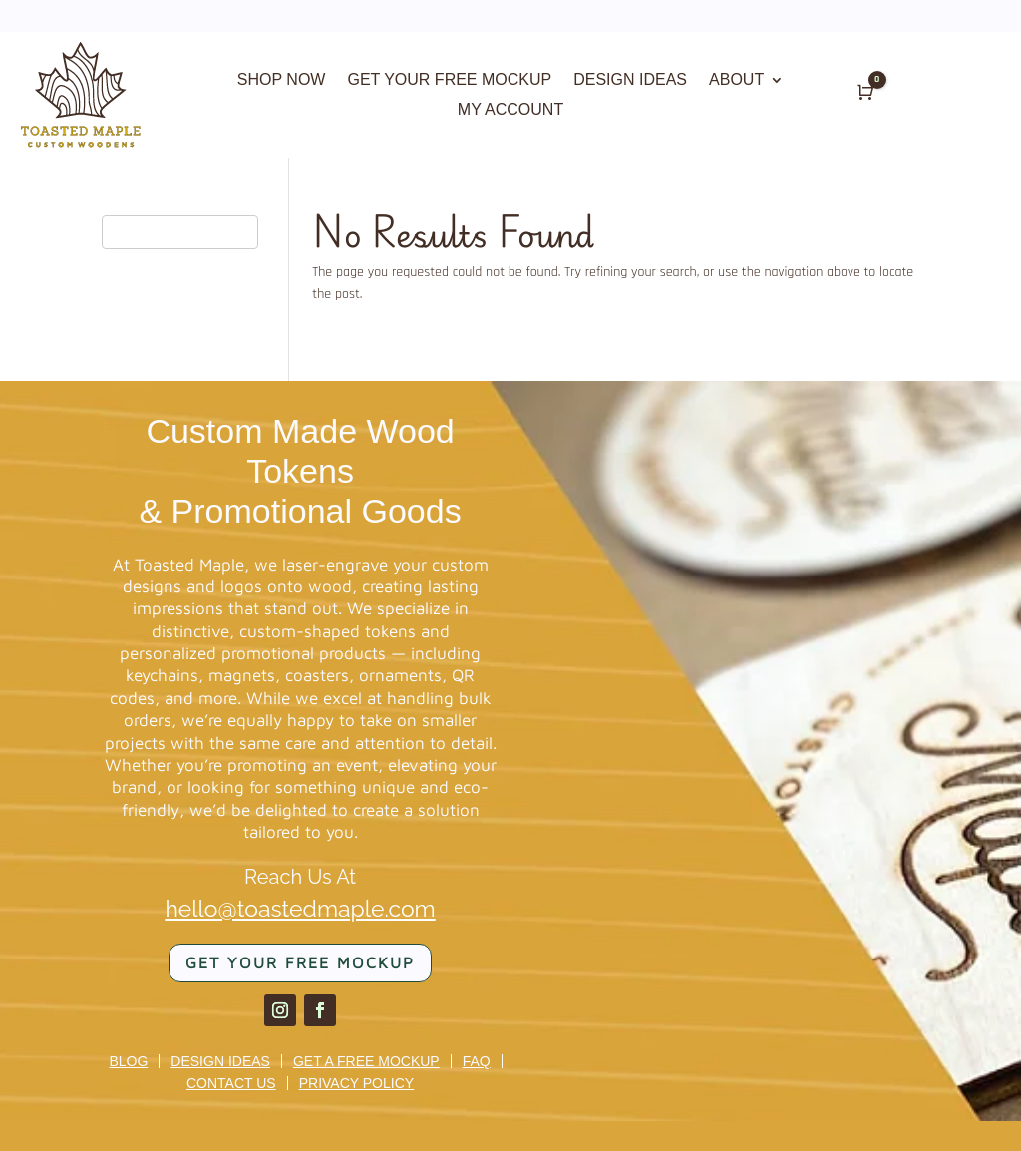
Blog (128, 1061)
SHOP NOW (281, 80)
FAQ (477, 1061)
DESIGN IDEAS (630, 80)
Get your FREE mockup (300, 962)
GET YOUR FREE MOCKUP (449, 80)
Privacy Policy (356, 1083)
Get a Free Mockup (366, 1061)
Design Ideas (220, 1061)
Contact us (231, 1083)
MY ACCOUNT (510, 110)
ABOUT (736, 80)
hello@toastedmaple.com (300, 908)
